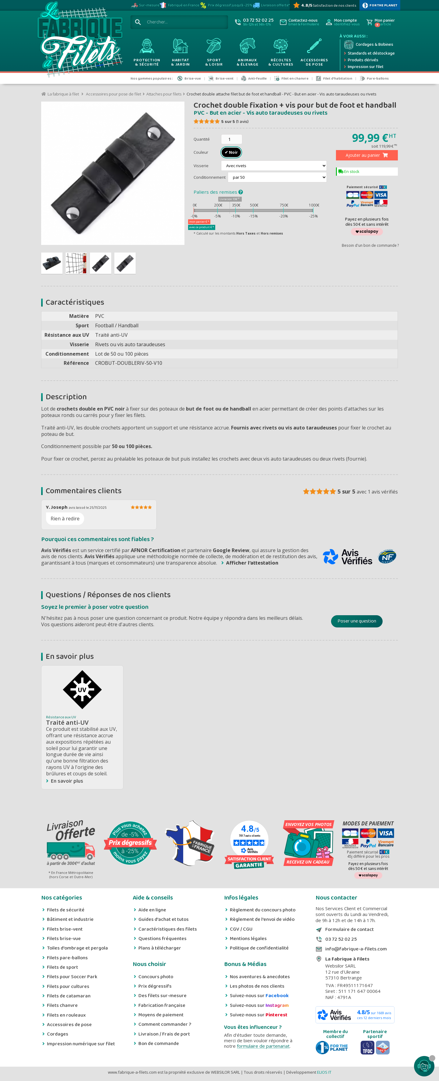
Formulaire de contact (349, 929)
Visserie (201, 165)
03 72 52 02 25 (341, 939)
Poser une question (356, 621)
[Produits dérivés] (369, 60)
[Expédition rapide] (369, 53)
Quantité (202, 139)
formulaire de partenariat (263, 1046)
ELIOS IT (324, 1072)
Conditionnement (210, 177)
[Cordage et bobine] (369, 44)
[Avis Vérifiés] (324, 5)
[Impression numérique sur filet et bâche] (369, 67)
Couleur (201, 152)
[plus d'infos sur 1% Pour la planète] (379, 5)
